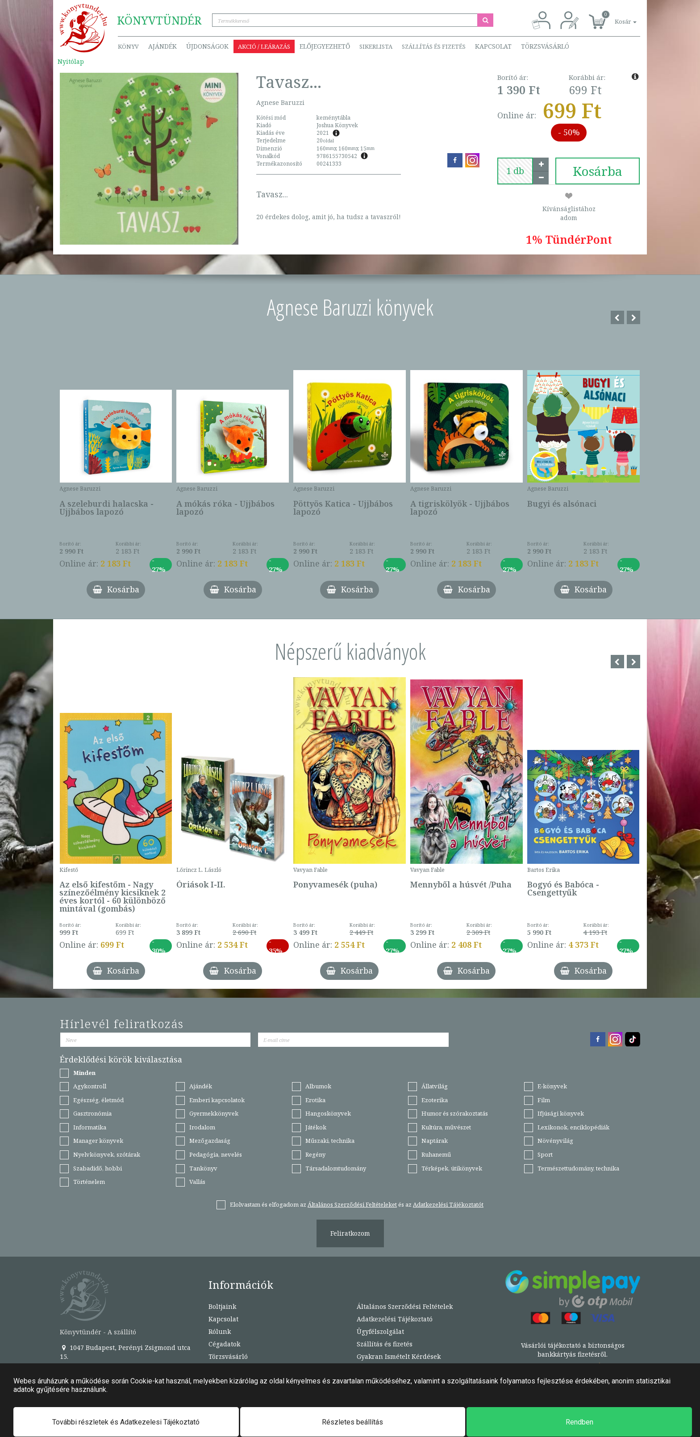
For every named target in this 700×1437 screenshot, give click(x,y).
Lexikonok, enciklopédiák (573, 1127)
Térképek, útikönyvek (451, 1168)
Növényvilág (555, 1141)
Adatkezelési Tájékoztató (395, 1319)
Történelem (89, 1182)
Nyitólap (71, 61)
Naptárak (434, 1141)
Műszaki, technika (329, 1141)
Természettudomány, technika (578, 1168)
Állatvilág (434, 1086)
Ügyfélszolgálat (380, 1331)
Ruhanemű (436, 1154)
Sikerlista (375, 46)
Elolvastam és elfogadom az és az (356, 1204)
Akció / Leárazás (264, 46)
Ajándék (162, 46)
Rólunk (219, 1331)
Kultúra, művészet (446, 1127)
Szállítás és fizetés (434, 46)
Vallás (197, 1182)
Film (544, 1100)
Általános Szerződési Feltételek (405, 1306)
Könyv (128, 46)
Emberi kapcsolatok (217, 1100)
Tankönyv (203, 1168)
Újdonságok (207, 46)
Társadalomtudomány (335, 1168)
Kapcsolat (493, 46)
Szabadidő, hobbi (97, 1168)
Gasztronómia (92, 1113)
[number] (515, 171)
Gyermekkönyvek (213, 1113)
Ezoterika (434, 1100)
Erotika (315, 1100)
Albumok (318, 1086)
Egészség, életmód (98, 1100)
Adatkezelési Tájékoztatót (448, 1204)
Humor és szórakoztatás (454, 1113)
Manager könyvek (98, 1141)
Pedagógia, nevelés (215, 1154)
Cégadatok (224, 1344)
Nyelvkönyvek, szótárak (106, 1154)
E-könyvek (552, 1086)
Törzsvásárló (545, 46)
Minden (84, 1073)
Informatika (89, 1127)
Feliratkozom (350, 1233)
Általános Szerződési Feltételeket (352, 1204)
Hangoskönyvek (328, 1113)
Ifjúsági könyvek (561, 1113)
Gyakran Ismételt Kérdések (399, 1356)
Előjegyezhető (325, 46)
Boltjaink (222, 1306)
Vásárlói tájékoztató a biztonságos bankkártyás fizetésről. (573, 1349)
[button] (615, 16)
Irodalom (202, 1127)
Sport (545, 1154)
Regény (315, 1154)
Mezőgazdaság (209, 1141)
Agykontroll (89, 1086)
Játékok (315, 1127)
